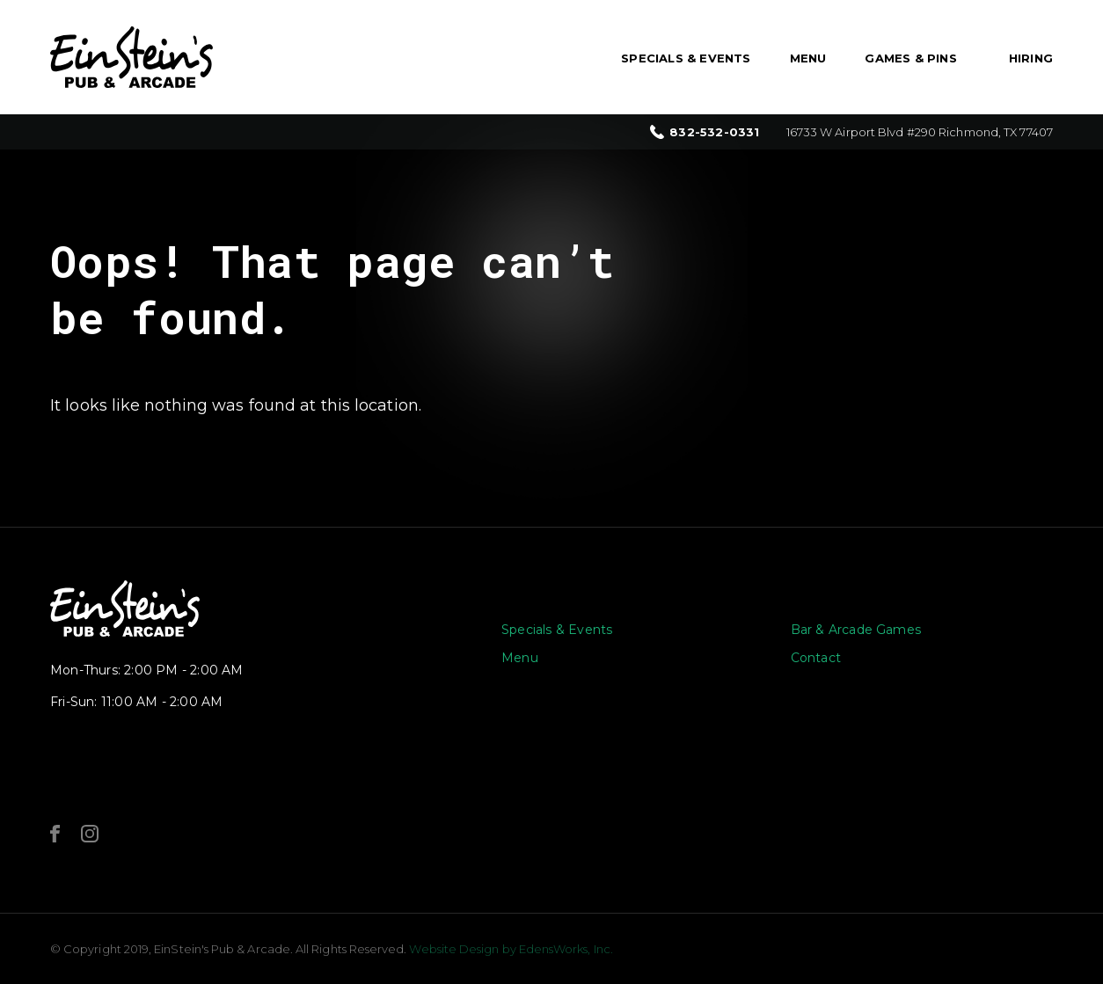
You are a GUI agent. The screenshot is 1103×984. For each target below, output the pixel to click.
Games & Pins (910, 58)
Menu (808, 58)
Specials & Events (685, 58)
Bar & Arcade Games (856, 630)
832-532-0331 (714, 132)
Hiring (1031, 58)
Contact (816, 658)
